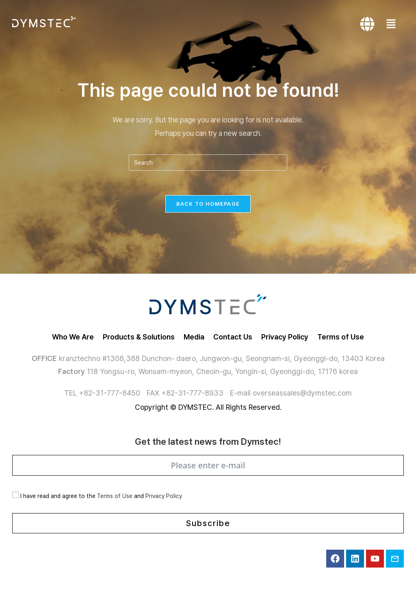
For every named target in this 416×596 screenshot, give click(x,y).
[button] (393, 24)
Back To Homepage (208, 204)
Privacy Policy (163, 496)
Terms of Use (114, 496)
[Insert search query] (208, 162)
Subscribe (208, 523)
